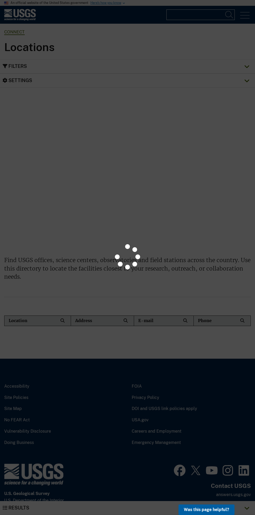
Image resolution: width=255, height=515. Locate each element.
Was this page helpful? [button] (206, 509)
